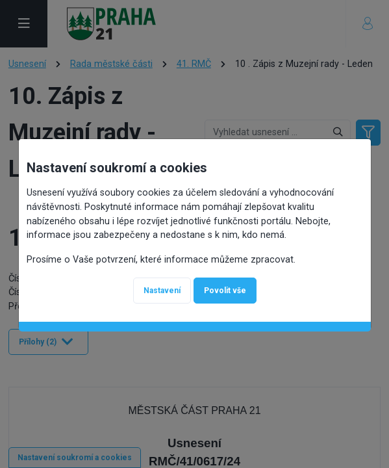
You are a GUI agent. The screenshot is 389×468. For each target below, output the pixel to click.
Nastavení (162, 290)
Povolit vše (225, 290)
